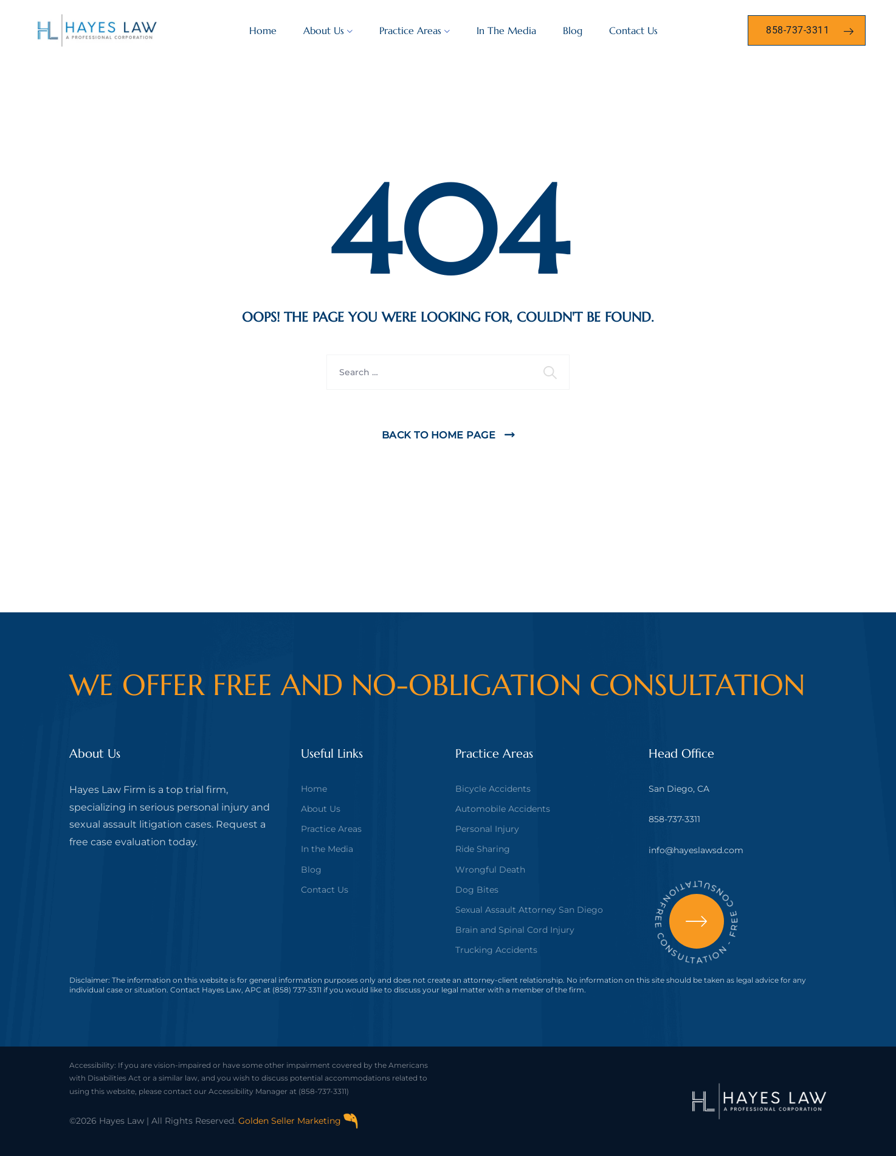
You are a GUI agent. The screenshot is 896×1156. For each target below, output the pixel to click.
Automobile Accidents (502, 808)
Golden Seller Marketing (298, 1120)
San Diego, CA (679, 788)
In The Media (506, 30)
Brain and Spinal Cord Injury (514, 929)
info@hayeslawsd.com (696, 850)
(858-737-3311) (323, 1091)
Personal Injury (487, 828)
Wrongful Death (490, 869)
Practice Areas (410, 30)
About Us (323, 30)
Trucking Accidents (496, 949)
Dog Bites (476, 889)
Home (263, 30)
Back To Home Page (439, 435)
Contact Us (633, 30)
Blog (572, 30)
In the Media (327, 848)
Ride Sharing (482, 848)
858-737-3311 (674, 819)
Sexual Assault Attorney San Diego (529, 909)
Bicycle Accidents (493, 788)
